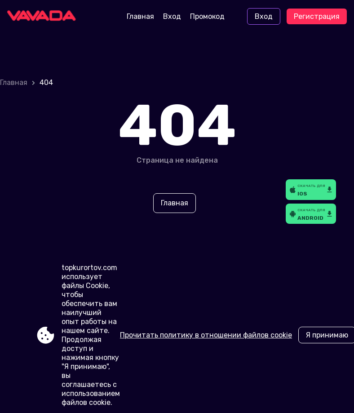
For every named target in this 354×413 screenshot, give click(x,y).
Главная (140, 16)
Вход (172, 16)
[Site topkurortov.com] (44, 16)
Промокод (207, 16)
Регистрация (317, 16)
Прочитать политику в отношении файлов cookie (206, 335)
